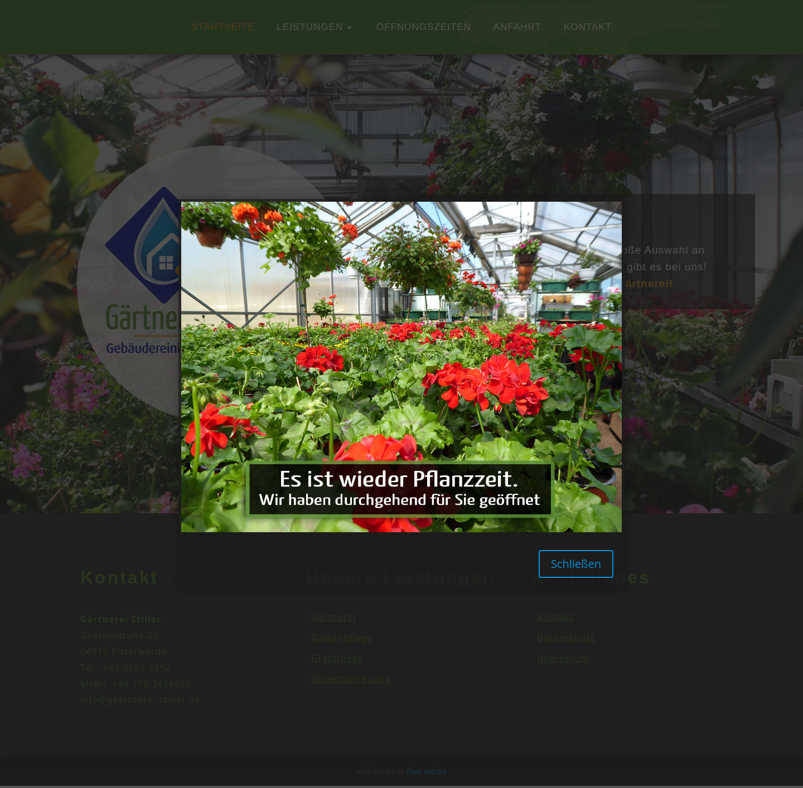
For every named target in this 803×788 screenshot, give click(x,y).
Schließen (576, 563)
